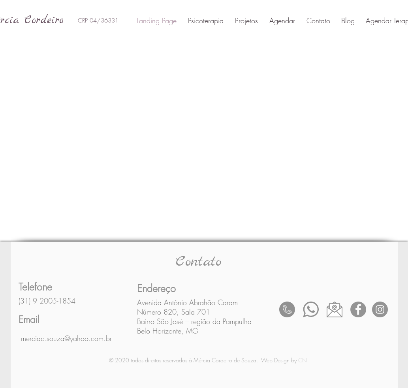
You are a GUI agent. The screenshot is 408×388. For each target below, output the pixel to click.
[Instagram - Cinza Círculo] (380, 309)
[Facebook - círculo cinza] (358, 309)
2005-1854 (57, 301)
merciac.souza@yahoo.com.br (66, 338)
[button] (245, 20)
